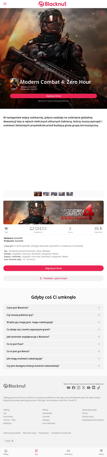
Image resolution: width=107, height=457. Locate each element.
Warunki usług (29, 433)
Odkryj (6, 409)
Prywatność (43, 433)
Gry (5, 413)
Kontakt (46, 416)
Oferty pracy (88, 416)
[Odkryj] (5, 452)
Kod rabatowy (48, 423)
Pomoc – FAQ (9, 420)
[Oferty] (101, 452)
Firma (85, 413)
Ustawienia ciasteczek (61, 433)
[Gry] (36, 452)
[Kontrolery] (68, 452)
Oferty (45, 409)
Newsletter (47, 413)
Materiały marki (89, 409)
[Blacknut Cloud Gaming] (52, 4)
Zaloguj (45, 420)
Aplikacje (7, 423)
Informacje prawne (12, 433)
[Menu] (4, 4)
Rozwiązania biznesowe (93, 420)
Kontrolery (8, 416)
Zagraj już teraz (53, 96)
